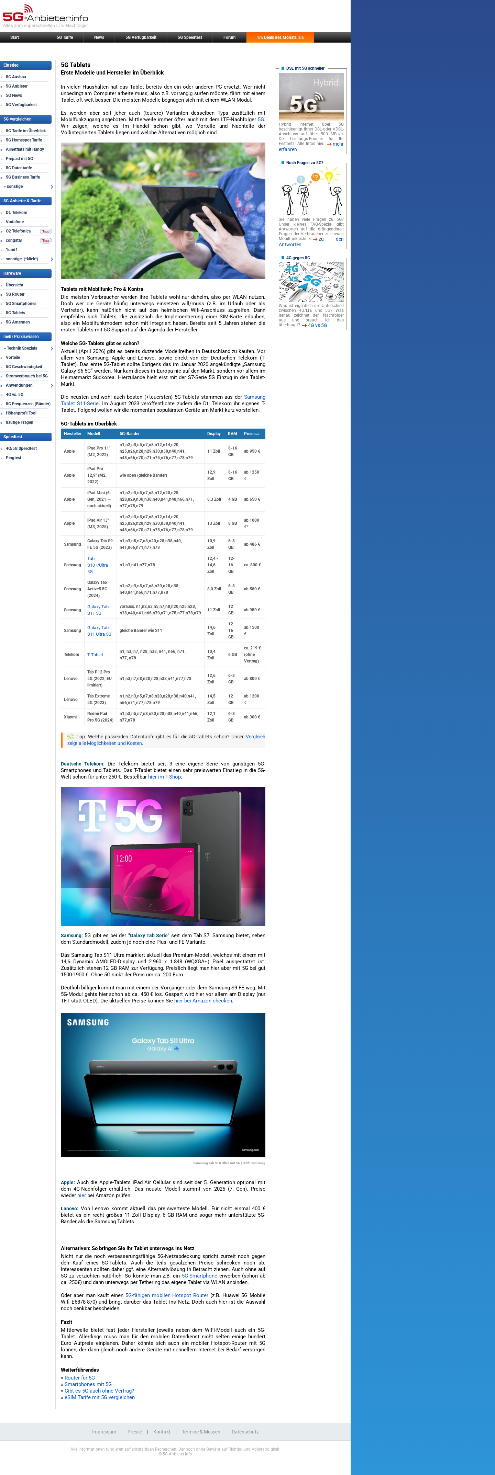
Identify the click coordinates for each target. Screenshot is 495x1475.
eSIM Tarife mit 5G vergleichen (100, 1397)
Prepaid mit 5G (19, 158)
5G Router (15, 294)
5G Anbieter (17, 86)
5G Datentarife (19, 168)
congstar (14, 240)
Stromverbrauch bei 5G (27, 376)
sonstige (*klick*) (22, 259)
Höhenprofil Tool (21, 413)
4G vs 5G (317, 325)
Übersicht (14, 285)
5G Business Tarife (23, 177)
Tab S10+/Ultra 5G (97, 565)
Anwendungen (19, 385)
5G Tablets (15, 312)
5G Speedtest (190, 37)
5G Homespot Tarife (24, 140)
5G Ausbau (16, 77)
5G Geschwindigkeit (24, 366)
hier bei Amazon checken (203, 1001)
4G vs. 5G (14, 394)
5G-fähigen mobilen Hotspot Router (166, 1295)
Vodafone (15, 221)
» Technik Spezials (20, 348)
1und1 (12, 249)
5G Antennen (18, 322)
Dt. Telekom (16, 212)
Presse (135, 1431)
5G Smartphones (21, 303)
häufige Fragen (19, 422)
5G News (14, 95)
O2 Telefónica (18, 231)
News (99, 37)
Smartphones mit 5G (88, 1384)
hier (81, 1195)
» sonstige (13, 186)
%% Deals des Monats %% (280, 37)
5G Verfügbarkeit (140, 37)
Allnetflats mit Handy (25, 149)
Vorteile (13, 357)
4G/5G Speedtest (21, 448)
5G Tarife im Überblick (26, 130)
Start (14, 37)
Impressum (104, 1431)
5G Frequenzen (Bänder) (28, 403)
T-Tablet (95, 654)
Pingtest (13, 457)
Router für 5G (80, 1378)
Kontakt (161, 1431)
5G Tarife (65, 37)
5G (261, 119)
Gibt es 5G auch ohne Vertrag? (99, 1391)
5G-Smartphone (199, 1276)
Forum (229, 37)
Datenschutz (245, 1431)
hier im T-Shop (164, 777)
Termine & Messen (201, 1431)
